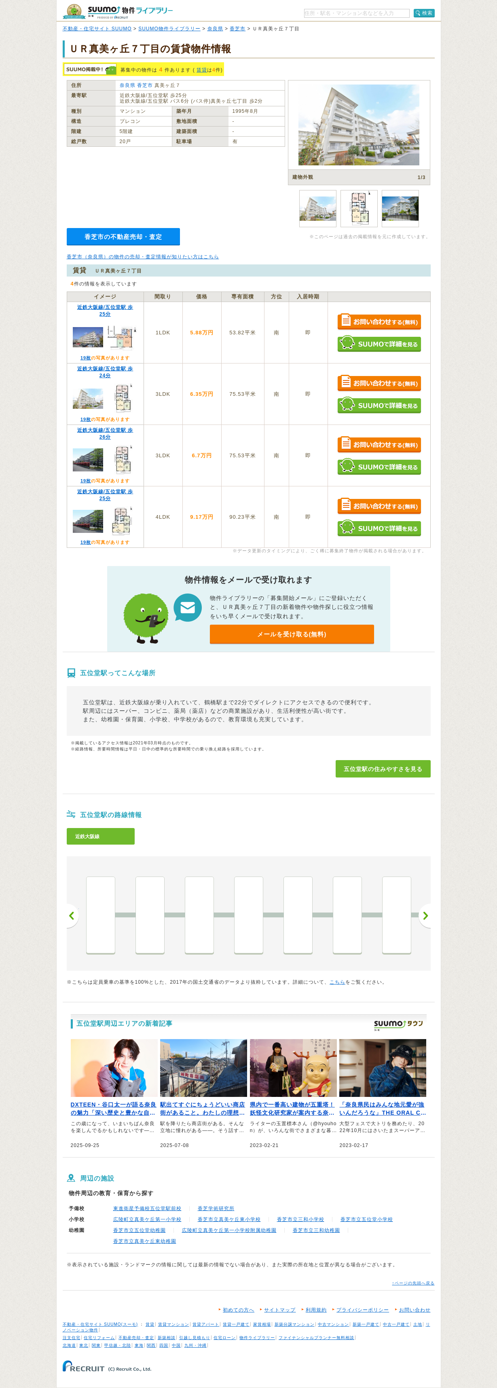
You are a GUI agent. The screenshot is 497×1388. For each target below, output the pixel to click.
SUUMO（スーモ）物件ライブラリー (118, 11)
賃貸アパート (205, 1324)
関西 (151, 1345)
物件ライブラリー (257, 1337)
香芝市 (237, 29)
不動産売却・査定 (136, 1337)
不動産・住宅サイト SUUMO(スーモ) (100, 1324)
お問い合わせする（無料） (379, 322)
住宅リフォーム (99, 1337)
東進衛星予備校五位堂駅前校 (147, 1208)
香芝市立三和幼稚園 (316, 1230)
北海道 (69, 1345)
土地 (417, 1324)
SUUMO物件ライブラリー (169, 29)
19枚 (85, 357)
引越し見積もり (194, 1337)
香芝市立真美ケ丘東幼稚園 (144, 1241)
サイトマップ (280, 1310)
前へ (73, 915)
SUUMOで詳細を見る (379, 343)
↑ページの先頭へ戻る (413, 1283)
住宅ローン (225, 1337)
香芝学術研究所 (216, 1208)
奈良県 (215, 29)
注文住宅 (71, 1337)
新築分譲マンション (295, 1324)
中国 (176, 1345)
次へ (425, 915)
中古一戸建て (396, 1324)
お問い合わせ (415, 1310)
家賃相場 (262, 1324)
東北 (83, 1345)
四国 (163, 1345)
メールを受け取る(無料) (292, 634)
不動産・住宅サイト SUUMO (97, 29)
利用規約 (316, 1310)
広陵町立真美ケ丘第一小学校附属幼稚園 (229, 1230)
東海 (139, 1345)
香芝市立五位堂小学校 (366, 1219)
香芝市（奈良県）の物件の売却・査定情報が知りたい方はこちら (143, 257)
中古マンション (333, 1324)
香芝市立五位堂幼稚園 (139, 1230)
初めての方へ (238, 1310)
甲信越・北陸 (117, 1345)
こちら (337, 982)
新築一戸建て (366, 1324)
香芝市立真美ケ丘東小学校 (229, 1219)
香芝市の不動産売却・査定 (123, 236)
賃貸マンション (173, 1324)
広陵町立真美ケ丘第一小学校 (147, 1219)
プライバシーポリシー (362, 1310)
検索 (427, 13)
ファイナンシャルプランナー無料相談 (316, 1337)
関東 (96, 1345)
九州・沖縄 (195, 1345)
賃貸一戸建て (236, 1324)
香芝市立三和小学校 (300, 1219)
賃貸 (202, 70)
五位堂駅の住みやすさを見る (383, 769)
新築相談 (167, 1337)
